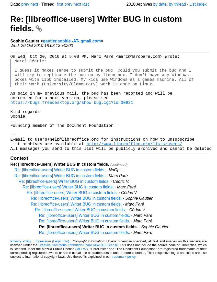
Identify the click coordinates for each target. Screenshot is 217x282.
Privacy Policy (20, 263)
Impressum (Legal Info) (52, 263)
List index (198, 4)
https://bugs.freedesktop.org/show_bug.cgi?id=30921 (71, 113)
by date (159, 4)
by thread (177, 4)
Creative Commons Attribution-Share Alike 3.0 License (78, 266)
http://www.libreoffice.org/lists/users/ (134, 164)
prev (25, 4)
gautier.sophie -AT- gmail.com (72, 41)
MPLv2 (81, 270)
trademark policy (123, 278)
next (34, 4)
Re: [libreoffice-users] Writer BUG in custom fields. (60, 191)
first (60, 4)
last (85, 4)
